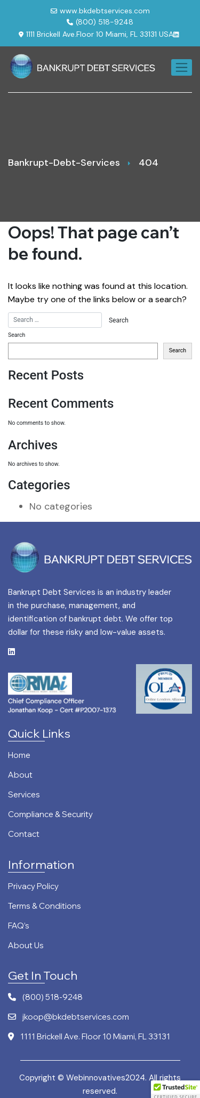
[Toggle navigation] (181, 67)
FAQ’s (18, 926)
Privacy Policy (33, 886)
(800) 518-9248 (100, 22)
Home (19, 755)
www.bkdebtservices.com (100, 10)
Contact (23, 834)
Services (24, 795)
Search (16, 335)
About (20, 775)
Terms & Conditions (44, 906)
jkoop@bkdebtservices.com (68, 1017)
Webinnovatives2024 (105, 1077)
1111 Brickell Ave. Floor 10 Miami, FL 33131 (89, 1037)
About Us (26, 945)
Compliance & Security (50, 814)
